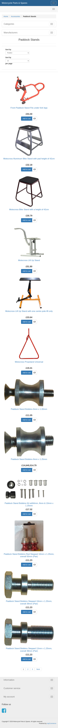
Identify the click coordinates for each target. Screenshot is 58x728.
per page (8, 64)
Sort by (8, 49)
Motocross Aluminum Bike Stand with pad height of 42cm (29, 159)
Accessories (15, 16)
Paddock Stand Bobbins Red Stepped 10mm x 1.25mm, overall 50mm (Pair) (29, 555)
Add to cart (27, 119)
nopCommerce (51, 723)
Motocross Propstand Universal (29, 362)
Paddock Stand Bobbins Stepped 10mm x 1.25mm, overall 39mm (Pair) (29, 602)
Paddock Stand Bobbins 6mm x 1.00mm (29, 409)
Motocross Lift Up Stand (29, 260)
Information (9, 680)
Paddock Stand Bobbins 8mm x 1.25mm (29, 459)
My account (9, 697)
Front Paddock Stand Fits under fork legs (29, 108)
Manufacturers (10, 32)
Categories (9, 24)
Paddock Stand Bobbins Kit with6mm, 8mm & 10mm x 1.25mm (29, 504)
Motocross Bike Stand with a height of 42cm (29, 209)
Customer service (12, 688)
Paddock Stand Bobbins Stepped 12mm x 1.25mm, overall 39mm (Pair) (29, 649)
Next (38, 669)
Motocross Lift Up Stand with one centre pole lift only (29, 311)
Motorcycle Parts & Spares (14, 3)
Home (6, 16)
